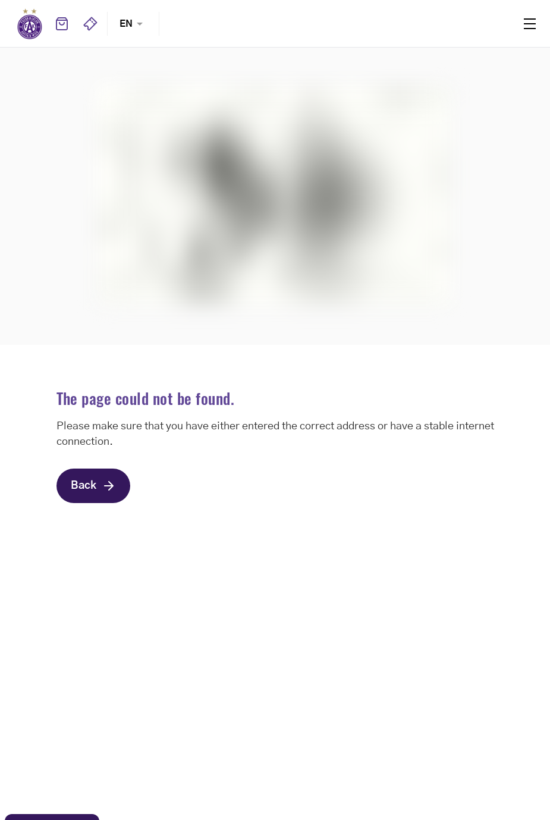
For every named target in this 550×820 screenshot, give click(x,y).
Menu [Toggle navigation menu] (530, 23)
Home (29, 23)
